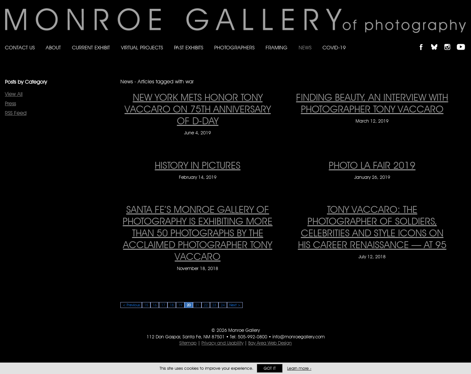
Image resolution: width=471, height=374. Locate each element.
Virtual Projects (142, 47)
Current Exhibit (91, 47)
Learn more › (299, 368)
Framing (277, 47)
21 (197, 305)
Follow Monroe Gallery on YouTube (463, 41)
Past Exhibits (188, 47)
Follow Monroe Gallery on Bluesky (437, 41)
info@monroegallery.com (298, 336)
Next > (234, 305)
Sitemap (188, 343)
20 (189, 305)
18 (172, 305)
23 (214, 305)
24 (223, 305)
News (305, 47)
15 (146, 305)
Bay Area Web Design (270, 343)
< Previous (131, 305)
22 (206, 305)
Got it (270, 368)
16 (155, 305)
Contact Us (20, 47)
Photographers (234, 47)
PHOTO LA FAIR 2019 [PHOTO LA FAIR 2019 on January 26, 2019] (372, 165)
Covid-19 (334, 47)
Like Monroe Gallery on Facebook (424, 41)
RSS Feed (15, 113)
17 (163, 305)
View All (14, 94)
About (53, 47)
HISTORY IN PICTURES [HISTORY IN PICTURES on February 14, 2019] (197, 165)
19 (180, 305)
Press (10, 103)
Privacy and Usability (222, 343)
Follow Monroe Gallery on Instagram (450, 41)
